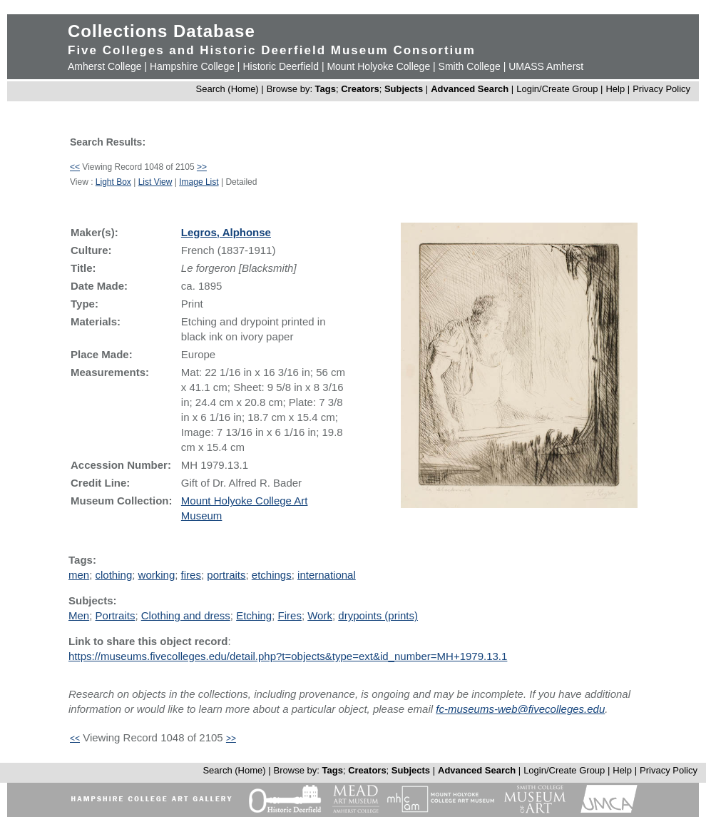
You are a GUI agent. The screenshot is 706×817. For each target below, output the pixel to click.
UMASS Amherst (545, 66)
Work (319, 615)
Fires (290, 615)
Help (615, 88)
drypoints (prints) (378, 615)
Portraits (115, 615)
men (78, 575)
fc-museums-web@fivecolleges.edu (520, 709)
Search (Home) (227, 88)
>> (202, 167)
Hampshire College (192, 66)
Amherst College (105, 66)
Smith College (470, 66)
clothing (114, 575)
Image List (198, 182)
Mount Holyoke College (378, 66)
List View (155, 182)
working (156, 575)
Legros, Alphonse (226, 232)
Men (78, 615)
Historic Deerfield (280, 66)
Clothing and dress (185, 615)
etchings (272, 575)
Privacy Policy (661, 88)
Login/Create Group (558, 88)
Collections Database (161, 31)
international (326, 575)
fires (191, 575)
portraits (226, 575)
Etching (254, 615)
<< (75, 167)
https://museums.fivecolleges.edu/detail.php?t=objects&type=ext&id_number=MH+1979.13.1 (287, 656)
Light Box (113, 182)
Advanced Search (469, 88)
